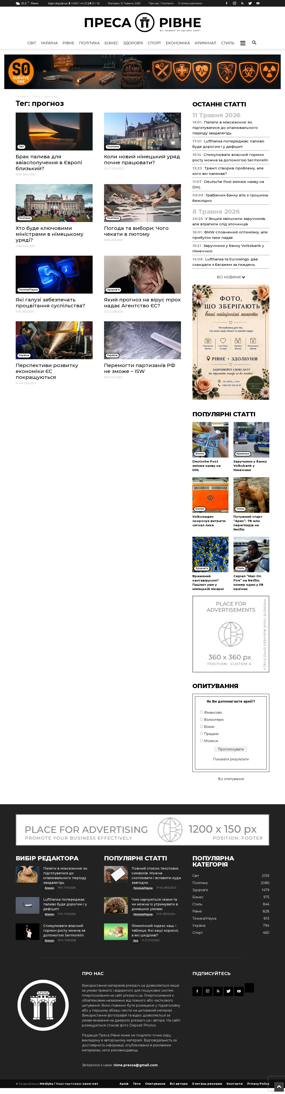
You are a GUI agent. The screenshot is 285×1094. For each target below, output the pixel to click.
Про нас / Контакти (161, 3)
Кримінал (205, 43)
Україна (49, 43)
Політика (89, 43)
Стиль (227, 43)
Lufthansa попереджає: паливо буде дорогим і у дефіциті (65, 904)
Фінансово (213, 712)
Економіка (178, 43)
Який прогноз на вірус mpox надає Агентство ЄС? (142, 303)
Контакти (235, 1083)
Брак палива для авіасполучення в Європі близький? (49, 162)
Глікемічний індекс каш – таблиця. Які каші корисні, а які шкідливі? (155, 930)
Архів (123, 1083)
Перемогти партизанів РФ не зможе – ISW (139, 368)
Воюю (209, 727)
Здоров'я (133, 43)
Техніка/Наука (204, 918)
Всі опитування (231, 779)
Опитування (155, 1083)
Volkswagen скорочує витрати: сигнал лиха (209, 521)
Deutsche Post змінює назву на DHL (206, 465)
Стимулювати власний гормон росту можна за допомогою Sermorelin (64, 930)
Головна (22, 96)
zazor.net (90, 1083)
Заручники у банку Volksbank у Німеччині (250, 465)
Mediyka (46, 1083)
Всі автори (179, 1083)
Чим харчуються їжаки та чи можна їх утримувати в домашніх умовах (155, 904)
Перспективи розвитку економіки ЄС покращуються (47, 371)
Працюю (211, 734)
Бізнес (111, 43)
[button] (243, 43)
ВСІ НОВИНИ (231, 277)
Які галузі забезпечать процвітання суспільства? (50, 303)
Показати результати (231, 759)
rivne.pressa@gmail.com (136, 1065)
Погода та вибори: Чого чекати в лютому (136, 231)
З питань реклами (190, 3)
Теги (36, 96)
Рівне (68, 43)
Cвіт (32, 43)
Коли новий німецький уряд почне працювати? (142, 159)
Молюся (211, 741)
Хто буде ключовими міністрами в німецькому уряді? (49, 234)
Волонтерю (214, 719)
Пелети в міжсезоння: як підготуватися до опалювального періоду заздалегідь (225, 127)
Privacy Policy (258, 1083)
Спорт (154, 43)
